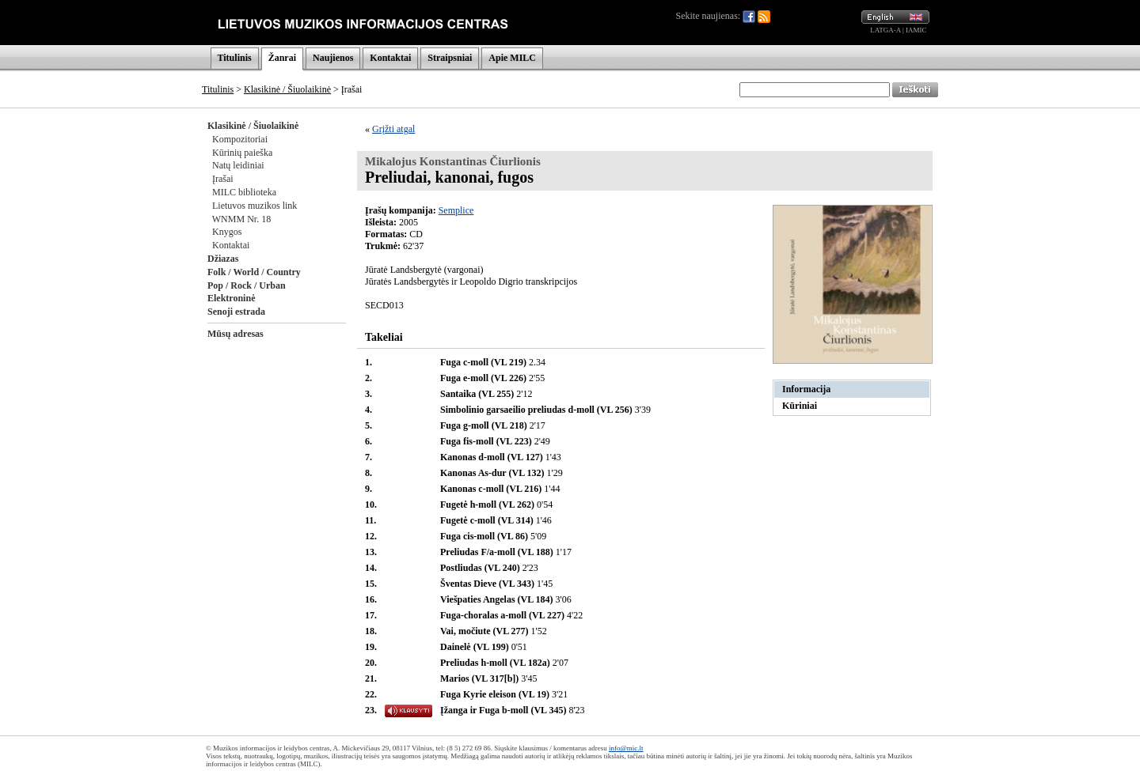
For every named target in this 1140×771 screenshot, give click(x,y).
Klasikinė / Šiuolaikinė (287, 89)
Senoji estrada (236, 311)
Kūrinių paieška (242, 152)
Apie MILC (512, 57)
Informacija (806, 389)
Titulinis (235, 57)
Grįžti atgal (393, 128)
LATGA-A (885, 30)
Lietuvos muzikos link (254, 205)
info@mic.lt (626, 748)
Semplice (456, 210)
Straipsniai (450, 57)
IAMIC (916, 30)
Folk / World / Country (254, 272)
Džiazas (222, 258)
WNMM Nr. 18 (241, 219)
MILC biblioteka (244, 192)
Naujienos (333, 57)
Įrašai (223, 178)
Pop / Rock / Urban (246, 285)
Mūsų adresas (235, 333)
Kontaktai (390, 57)
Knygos (226, 231)
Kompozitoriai (240, 139)
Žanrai (282, 57)
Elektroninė (231, 298)
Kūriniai (799, 405)
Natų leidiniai (238, 165)
